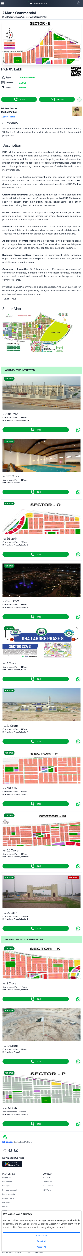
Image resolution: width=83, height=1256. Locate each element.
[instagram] (4, 1150)
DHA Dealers (48, 1186)
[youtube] (16, 1150)
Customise (41, 1235)
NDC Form (47, 1190)
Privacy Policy (7, 1252)
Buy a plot (6, 1186)
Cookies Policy (37, 1252)
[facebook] (10, 1150)
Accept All (41, 1247)
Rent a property (8, 1194)
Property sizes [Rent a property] (8, 1198)
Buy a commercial (9, 1190)
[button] (78, 3)
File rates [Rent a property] (6, 1202)
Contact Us (47, 1182)
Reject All (41, 1241)
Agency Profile (8, 116)
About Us (46, 1177)
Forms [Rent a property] (4, 1206)
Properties (6, 1177)
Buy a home (7, 1182)
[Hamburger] (2, 3)
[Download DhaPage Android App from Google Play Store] (12, 1164)
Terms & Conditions (23, 1252)
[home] (5, 1136)
